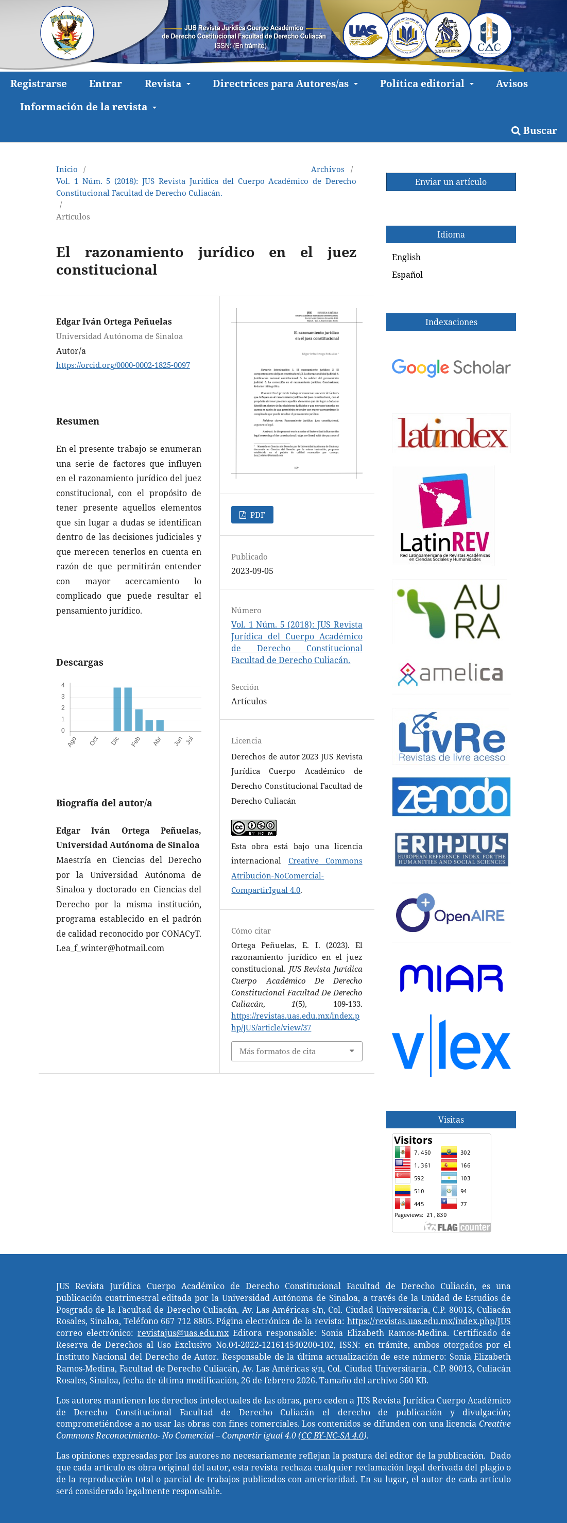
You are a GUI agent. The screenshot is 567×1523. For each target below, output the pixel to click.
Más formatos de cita (277, 1051)
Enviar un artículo (451, 182)
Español (407, 274)
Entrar (105, 83)
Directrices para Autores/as (282, 83)
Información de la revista (85, 106)
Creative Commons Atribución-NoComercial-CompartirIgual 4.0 (296, 875)
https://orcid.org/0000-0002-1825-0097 (123, 365)
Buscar (534, 130)
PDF (256, 515)
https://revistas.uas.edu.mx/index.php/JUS (429, 1321)
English (406, 257)
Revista (164, 83)
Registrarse (38, 83)
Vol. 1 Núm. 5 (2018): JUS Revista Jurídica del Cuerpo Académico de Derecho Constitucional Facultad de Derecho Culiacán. (206, 187)
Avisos (512, 83)
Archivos (328, 169)
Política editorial (423, 83)
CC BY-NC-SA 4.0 (332, 1435)
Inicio (67, 169)
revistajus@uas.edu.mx (183, 1333)
